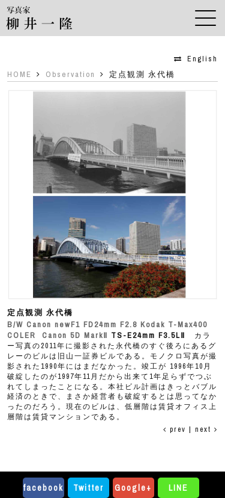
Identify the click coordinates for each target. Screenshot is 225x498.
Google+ (133, 487)
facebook (43, 487)
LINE (178, 487)
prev (174, 429)
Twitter (88, 487)
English (202, 59)
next (206, 429)
